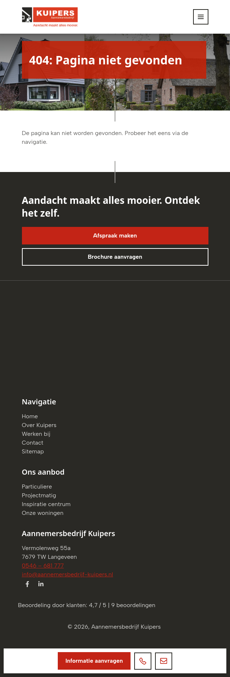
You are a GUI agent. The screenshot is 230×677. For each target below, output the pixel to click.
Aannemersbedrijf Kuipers (126, 626)
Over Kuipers (39, 425)
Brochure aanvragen (115, 256)
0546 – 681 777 (43, 565)
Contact (33, 442)
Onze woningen (43, 512)
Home (30, 416)
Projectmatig (39, 495)
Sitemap (33, 451)
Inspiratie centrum (46, 504)
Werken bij (36, 433)
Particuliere (37, 486)
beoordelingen (133, 605)
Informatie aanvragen (94, 660)
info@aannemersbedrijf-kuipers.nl (67, 574)
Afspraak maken (115, 235)
